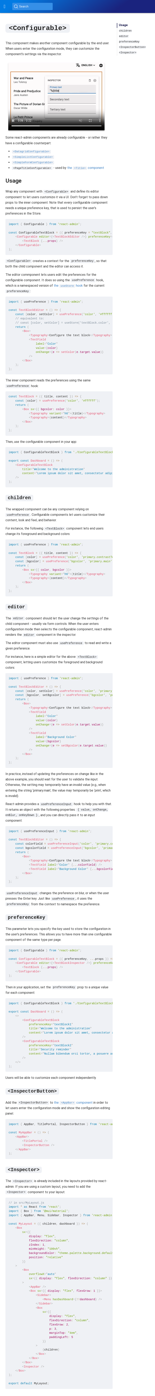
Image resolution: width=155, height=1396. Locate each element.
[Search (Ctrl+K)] (32, 6)
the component (85, 167)
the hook (68, 285)
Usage (123, 25)
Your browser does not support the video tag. (56, 96)
